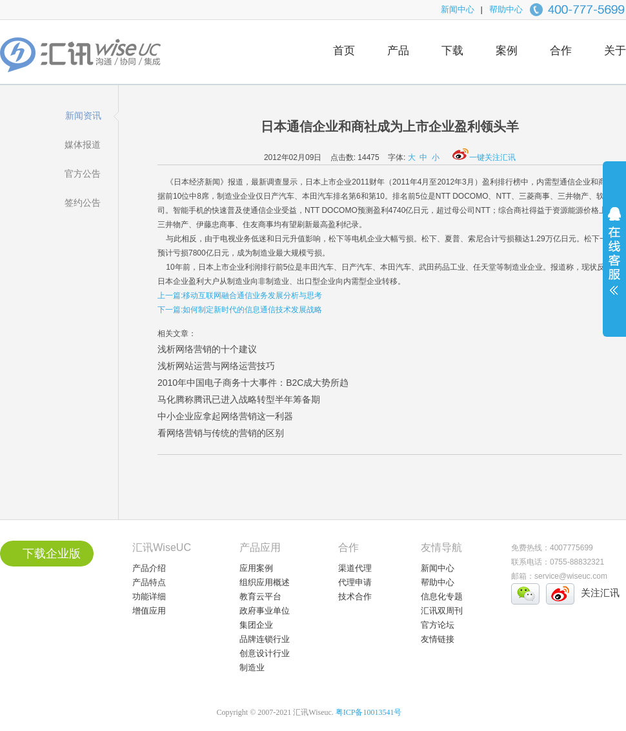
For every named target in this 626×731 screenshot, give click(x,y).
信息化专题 (442, 596)
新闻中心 (457, 9)
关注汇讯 (600, 592)
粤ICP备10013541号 (369, 712)
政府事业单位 (264, 611)
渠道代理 (355, 568)
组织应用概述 (264, 582)
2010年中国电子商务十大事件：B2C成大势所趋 (252, 382)
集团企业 (256, 625)
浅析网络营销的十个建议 (207, 349)
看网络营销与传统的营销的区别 (220, 433)
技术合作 (355, 596)
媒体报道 (83, 144)
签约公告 (83, 202)
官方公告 (83, 173)
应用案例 (256, 568)
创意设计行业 (264, 653)
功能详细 (149, 596)
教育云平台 (260, 596)
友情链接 (437, 639)
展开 (614, 259)
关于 (615, 51)
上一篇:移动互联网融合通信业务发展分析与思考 (239, 295)
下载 (452, 51)
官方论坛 (437, 625)
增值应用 (149, 611)
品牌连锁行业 (264, 639)
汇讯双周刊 (442, 611)
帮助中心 (506, 9)
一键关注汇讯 (484, 157)
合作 (561, 51)
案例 (507, 51)
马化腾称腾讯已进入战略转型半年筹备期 (238, 399)
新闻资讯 (83, 115)
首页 (344, 51)
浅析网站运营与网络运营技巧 (216, 366)
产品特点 (149, 582)
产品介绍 (149, 568)
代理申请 (355, 582)
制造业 (252, 667)
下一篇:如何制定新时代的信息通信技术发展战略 (239, 309)
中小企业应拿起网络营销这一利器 (225, 416)
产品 (398, 51)
